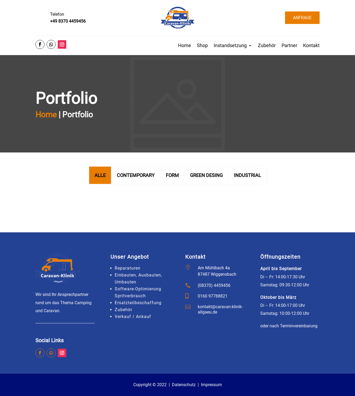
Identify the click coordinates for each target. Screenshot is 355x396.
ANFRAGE (302, 17)
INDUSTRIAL (247, 188)
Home (184, 46)
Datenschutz (184, 384)
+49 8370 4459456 (68, 21)
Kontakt (311, 46)
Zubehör (267, 46)
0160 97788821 (213, 296)
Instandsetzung (230, 46)
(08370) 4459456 (214, 285)
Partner (289, 46)
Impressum (211, 384)
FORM (172, 188)
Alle (100, 188)
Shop (202, 46)
